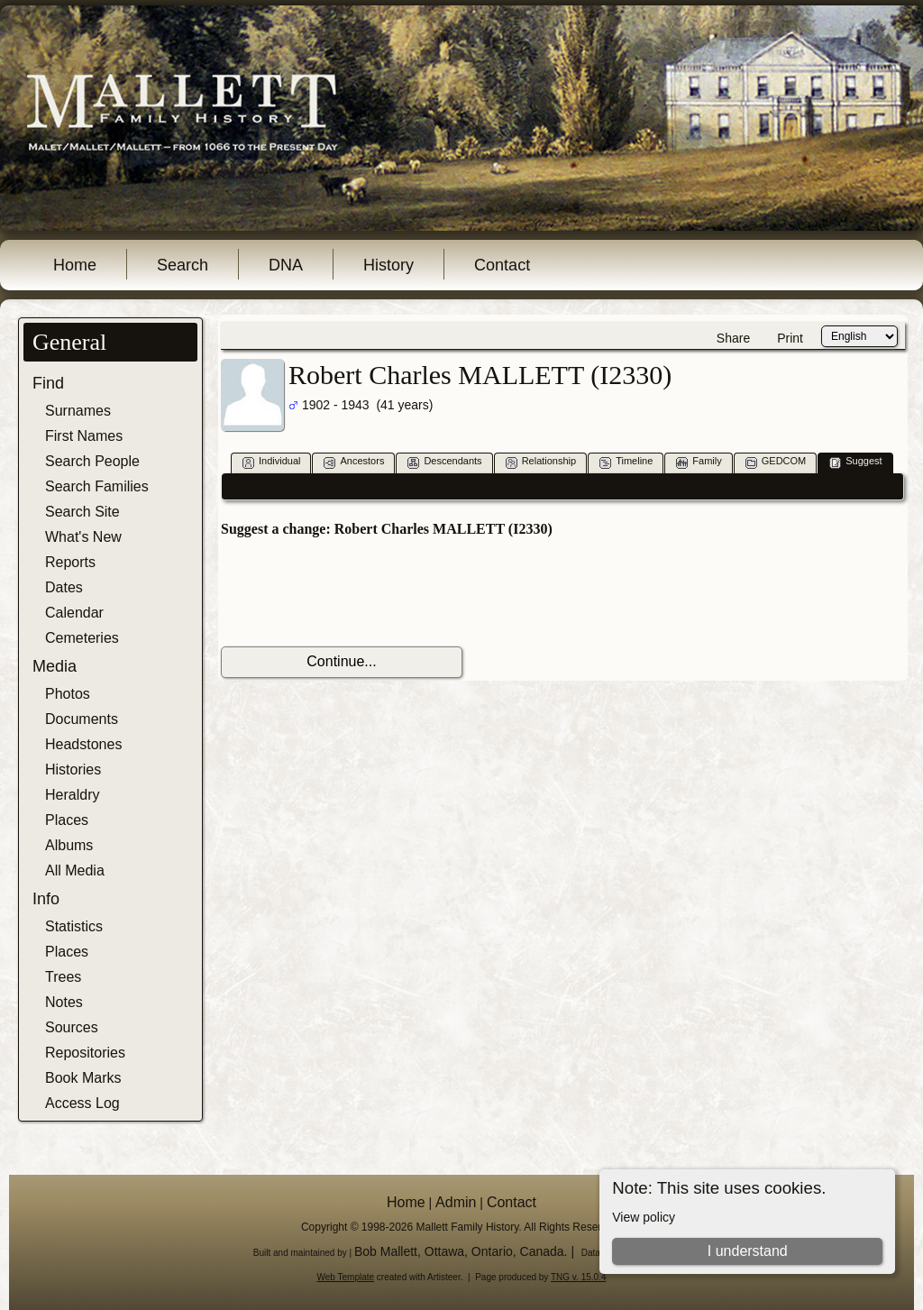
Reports (70, 562)
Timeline (626, 462)
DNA (286, 265)
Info (45, 899)
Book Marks (83, 1078)
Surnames (78, 410)
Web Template (346, 1277)
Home (74, 265)
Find (48, 383)
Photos (67, 693)
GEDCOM (776, 462)
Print (790, 338)
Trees (63, 977)
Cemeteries (82, 638)
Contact (502, 265)
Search (182, 265)
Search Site (82, 511)
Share (733, 338)
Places (66, 820)
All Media (75, 870)
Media (54, 666)
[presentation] (358, 592)
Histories (73, 769)
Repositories (85, 1052)
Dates (64, 587)
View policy (643, 1217)
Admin (455, 1202)
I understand (748, 1251)
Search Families (97, 486)
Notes (64, 1002)
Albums (69, 845)
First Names (84, 436)
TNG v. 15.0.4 (579, 1277)
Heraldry (72, 794)
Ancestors (354, 462)
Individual (271, 462)
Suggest (855, 462)
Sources (71, 1027)
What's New (83, 537)
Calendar (74, 612)
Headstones (83, 744)
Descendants (444, 462)
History (388, 265)
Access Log (82, 1103)
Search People (92, 461)
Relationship (541, 462)
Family (698, 462)
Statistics (74, 926)
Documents (81, 719)
